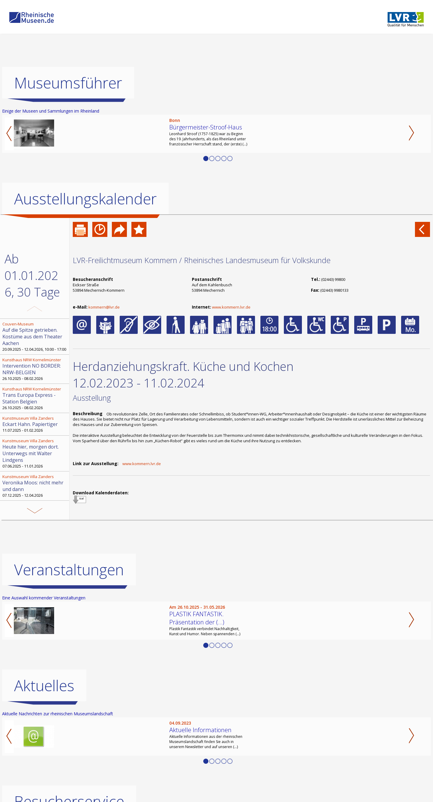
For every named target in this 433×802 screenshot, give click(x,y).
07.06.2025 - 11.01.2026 (35, 453)
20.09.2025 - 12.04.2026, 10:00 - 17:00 (35, 336)
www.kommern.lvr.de (231, 307)
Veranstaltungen (69, 569)
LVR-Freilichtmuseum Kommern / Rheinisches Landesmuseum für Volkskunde (201, 260)
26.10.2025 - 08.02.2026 (35, 369)
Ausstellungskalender (85, 198)
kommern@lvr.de (104, 307)
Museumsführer (68, 83)
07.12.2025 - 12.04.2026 (35, 486)
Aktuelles (44, 685)
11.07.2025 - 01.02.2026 (35, 424)
